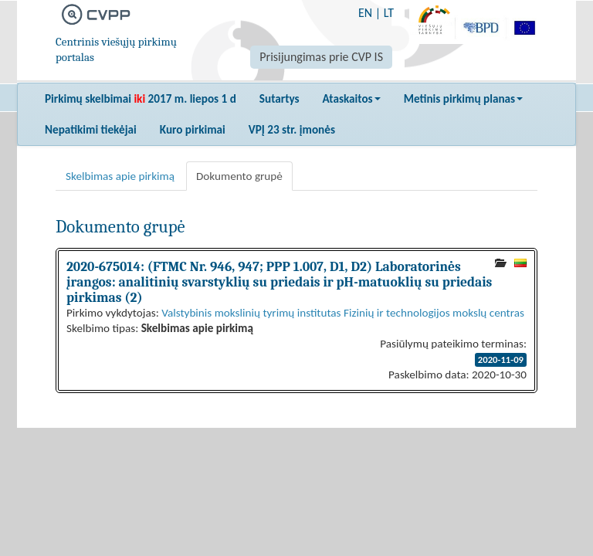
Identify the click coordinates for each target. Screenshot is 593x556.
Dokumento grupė (239, 176)
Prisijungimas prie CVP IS (321, 56)
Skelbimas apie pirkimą (120, 176)
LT (389, 12)
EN (365, 12)
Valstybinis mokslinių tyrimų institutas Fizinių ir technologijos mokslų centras (342, 313)
